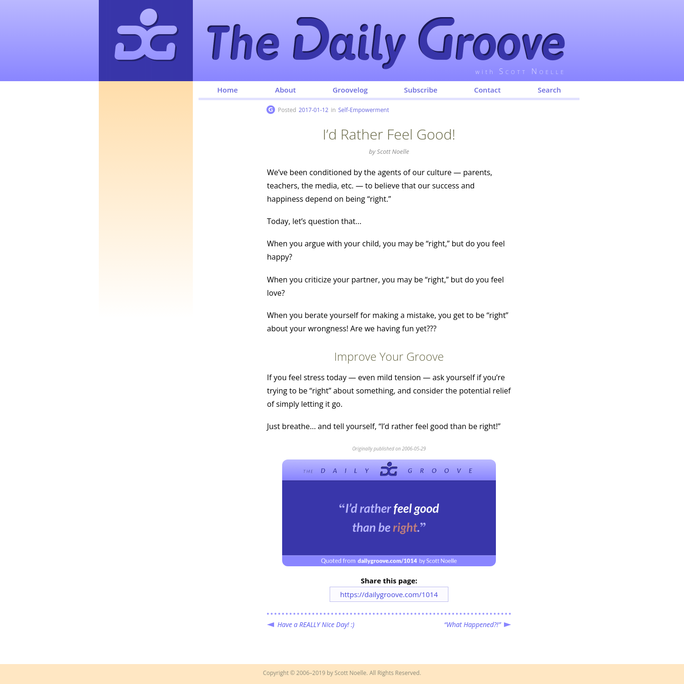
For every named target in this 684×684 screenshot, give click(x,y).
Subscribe (420, 89)
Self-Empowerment (363, 110)
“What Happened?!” (472, 624)
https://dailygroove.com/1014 (389, 594)
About (285, 89)
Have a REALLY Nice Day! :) (315, 624)
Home (227, 89)
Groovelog (350, 89)
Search (549, 89)
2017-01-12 (314, 110)
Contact (487, 89)
